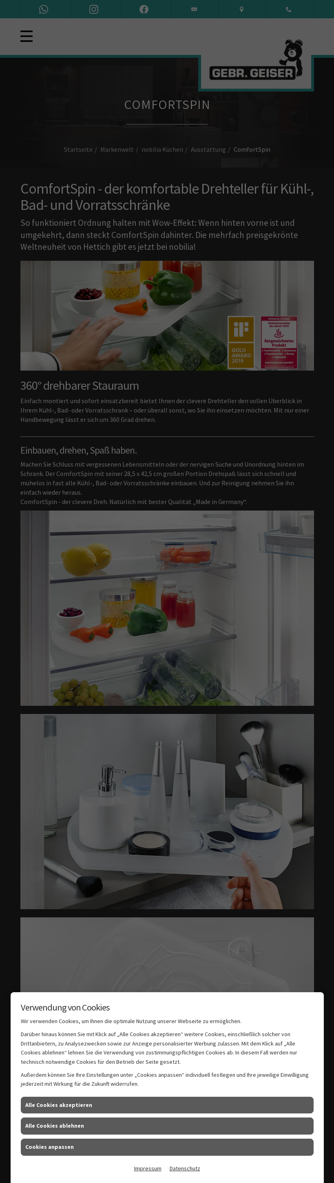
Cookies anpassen (49, 1146)
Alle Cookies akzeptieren (58, 1105)
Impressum (147, 1168)
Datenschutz (185, 1168)
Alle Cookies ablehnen (54, 1125)
